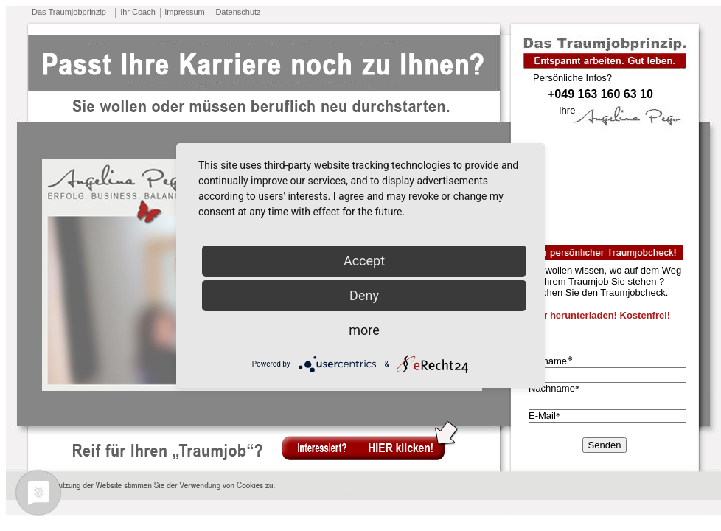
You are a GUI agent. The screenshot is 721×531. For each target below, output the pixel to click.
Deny (364, 295)
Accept (364, 260)
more (364, 330)
